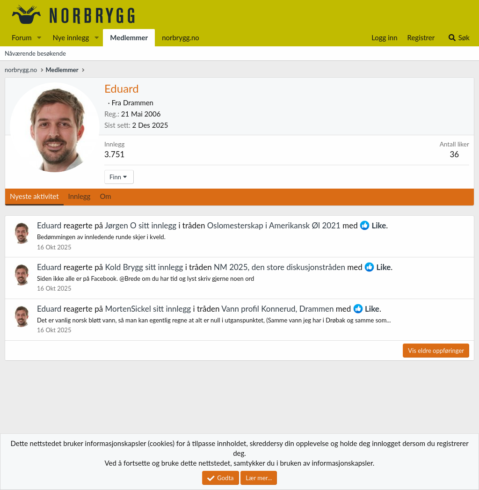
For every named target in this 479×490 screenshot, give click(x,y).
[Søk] (458, 37)
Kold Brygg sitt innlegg (144, 267)
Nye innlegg (70, 37)
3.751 (114, 154)
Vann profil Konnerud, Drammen (277, 309)
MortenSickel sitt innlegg (148, 309)
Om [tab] (105, 196)
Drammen (138, 102)
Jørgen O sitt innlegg (140, 225)
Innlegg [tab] (79, 196)
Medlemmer (129, 37)
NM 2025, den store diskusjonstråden (279, 267)
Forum (22, 37)
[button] (38, 37)
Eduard (49, 225)
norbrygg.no (180, 37)
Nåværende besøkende (35, 53)
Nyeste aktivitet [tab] (34, 196)
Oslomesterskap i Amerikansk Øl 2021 (274, 225)
